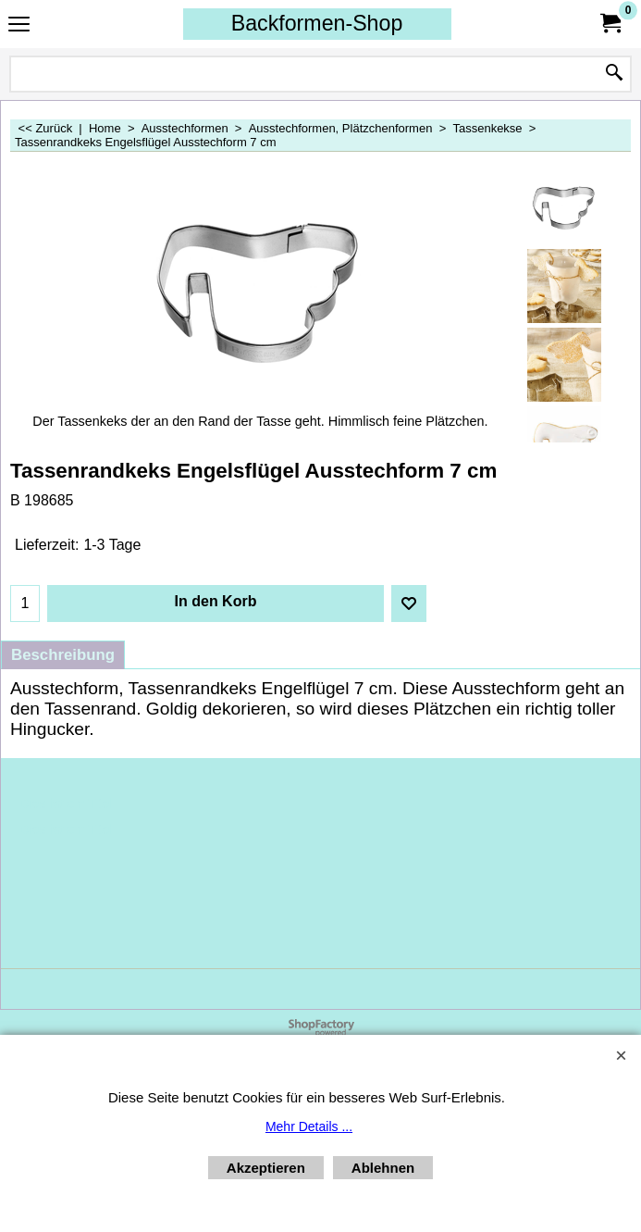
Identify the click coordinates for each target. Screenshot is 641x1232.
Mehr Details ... (308, 1126)
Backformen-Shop (317, 23)
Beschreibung (63, 655)
